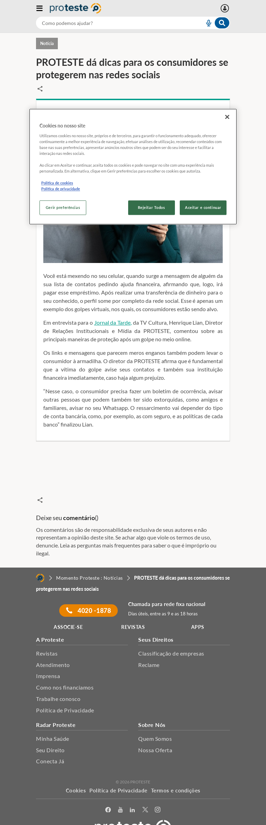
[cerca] (112, 22)
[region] (133, 167)
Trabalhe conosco (58, 684)
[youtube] (120, 795)
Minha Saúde (52, 724)
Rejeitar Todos (151, 207)
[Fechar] (227, 117)
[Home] (40, 563)
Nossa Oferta (155, 735)
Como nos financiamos (65, 672)
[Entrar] (225, 8)
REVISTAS (133, 612)
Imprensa (48, 661)
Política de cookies (57, 183)
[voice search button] (206, 22)
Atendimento (53, 650)
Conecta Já (50, 746)
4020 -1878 (88, 596)
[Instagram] (158, 795)
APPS (197, 612)
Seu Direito (50, 735)
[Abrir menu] (43, 8)
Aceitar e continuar (203, 207)
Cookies (76, 776)
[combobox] (133, 23)
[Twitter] (145, 795)
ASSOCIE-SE (68, 612)
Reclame (149, 650)
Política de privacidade (60, 189)
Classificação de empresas (171, 638)
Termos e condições (176, 776)
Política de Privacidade (65, 695)
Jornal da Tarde (112, 322)
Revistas (46, 638)
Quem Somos (155, 724)
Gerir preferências (63, 207)
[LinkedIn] (132, 795)
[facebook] (108, 795)
